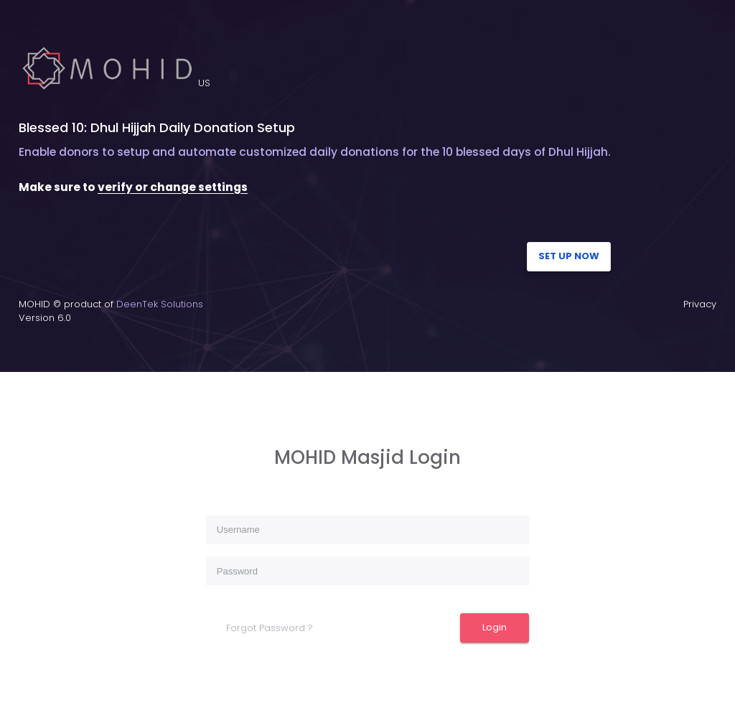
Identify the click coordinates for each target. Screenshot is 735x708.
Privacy (699, 304)
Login (494, 627)
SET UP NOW (568, 256)
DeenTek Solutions (159, 304)
